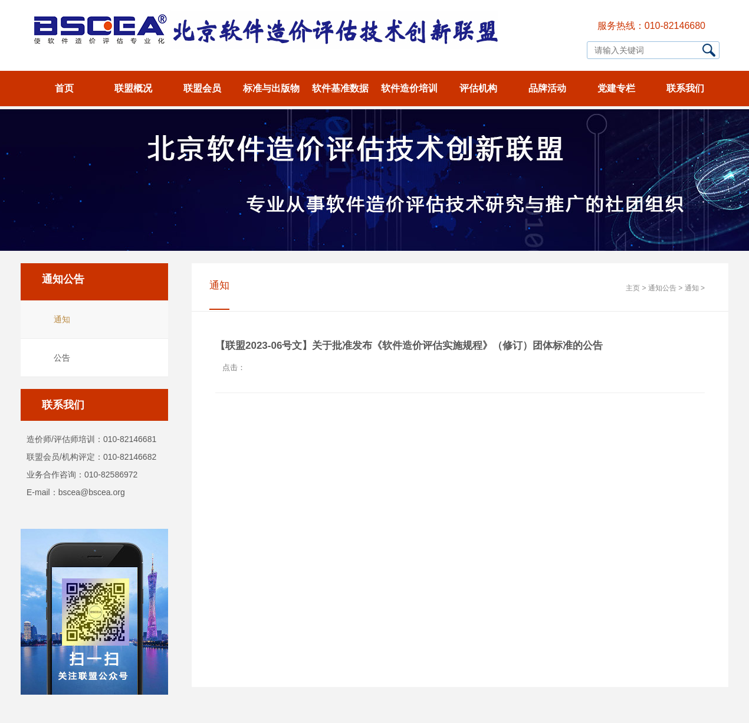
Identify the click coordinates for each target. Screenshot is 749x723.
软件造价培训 (409, 88)
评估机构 (478, 88)
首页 (64, 88)
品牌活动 (547, 88)
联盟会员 (202, 88)
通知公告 (662, 288)
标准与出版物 (271, 88)
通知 (62, 319)
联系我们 (685, 88)
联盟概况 (133, 88)
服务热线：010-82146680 (651, 26)
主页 (633, 288)
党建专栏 (616, 88)
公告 (62, 357)
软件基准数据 (340, 88)
